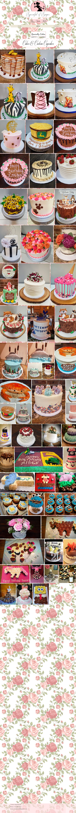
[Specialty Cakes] (38, 34)
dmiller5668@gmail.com (20, 809)
